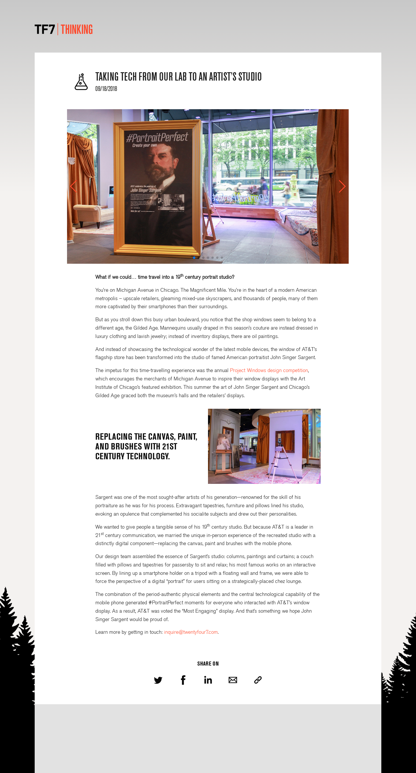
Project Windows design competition (269, 370)
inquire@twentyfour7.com (191, 632)
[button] (74, 186)
